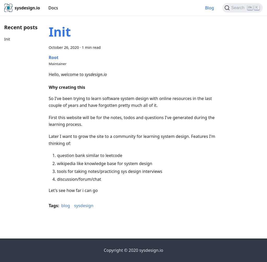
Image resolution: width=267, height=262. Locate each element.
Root (53, 57)
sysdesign (83, 205)
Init (7, 39)
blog (65, 205)
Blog (209, 8)
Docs (53, 8)
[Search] (242, 8)
